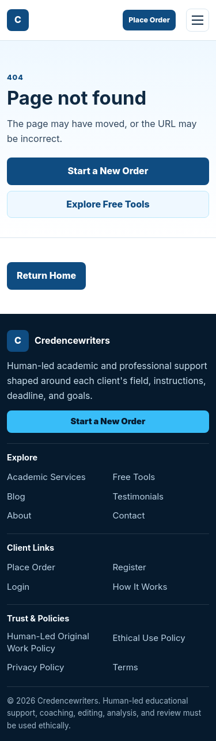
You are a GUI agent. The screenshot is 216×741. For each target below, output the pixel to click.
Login (18, 586)
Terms (125, 667)
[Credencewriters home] (18, 20)
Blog (16, 496)
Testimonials (138, 496)
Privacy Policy (35, 667)
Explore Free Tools (108, 204)
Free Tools (134, 476)
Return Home (46, 275)
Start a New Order (108, 170)
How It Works (140, 586)
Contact (129, 515)
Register (129, 567)
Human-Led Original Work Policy (48, 642)
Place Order (149, 20)
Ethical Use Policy (149, 637)
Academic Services (46, 476)
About (19, 515)
